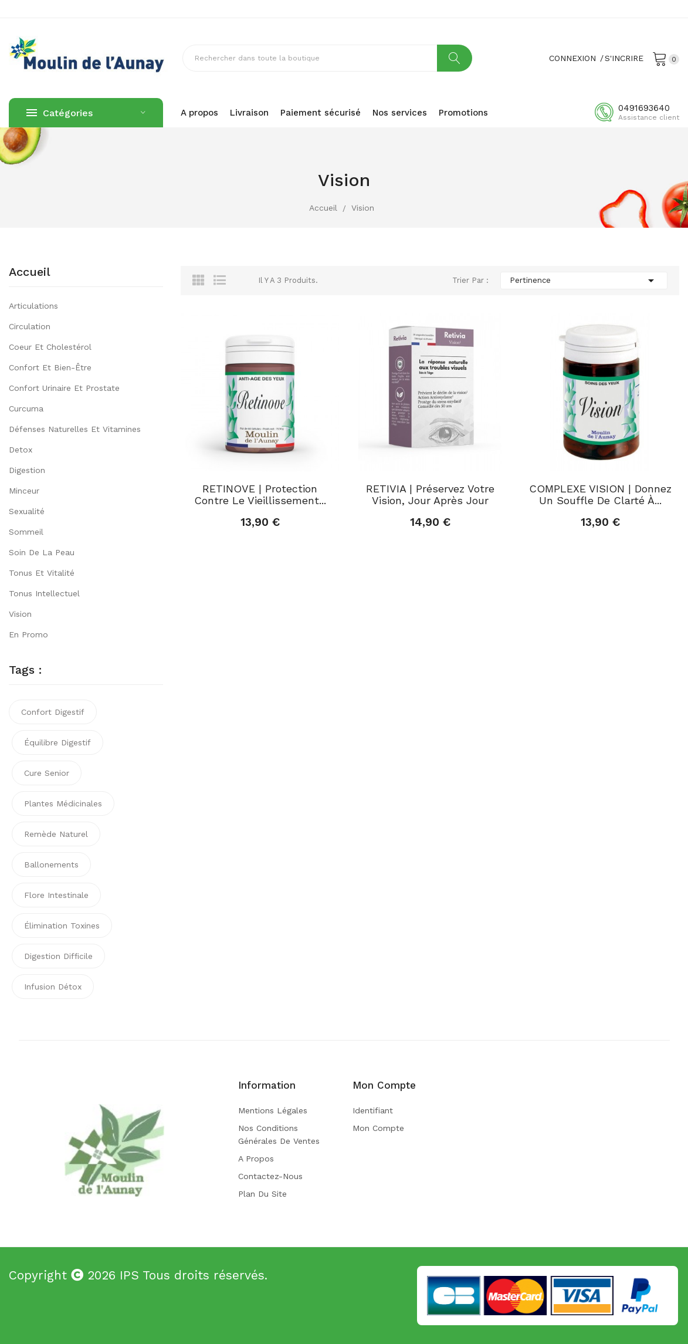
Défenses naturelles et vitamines (75, 429)
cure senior (46, 773)
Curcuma (26, 408)
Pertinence (584, 280)
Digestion (27, 470)
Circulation (29, 326)
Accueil (29, 272)
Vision (20, 614)
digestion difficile (58, 956)
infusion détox (53, 986)
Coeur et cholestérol (50, 347)
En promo (28, 634)
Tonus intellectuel (44, 593)
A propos (256, 1158)
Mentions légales (272, 1110)
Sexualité (27, 511)
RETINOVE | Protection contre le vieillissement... (260, 494)
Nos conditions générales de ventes (279, 1134)
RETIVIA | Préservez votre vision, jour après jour (430, 494)
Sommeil (26, 531)
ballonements (51, 864)
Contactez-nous (270, 1176)
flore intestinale (56, 895)
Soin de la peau (41, 552)
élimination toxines (62, 925)
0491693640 (644, 108)
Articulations (33, 305)
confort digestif (52, 712)
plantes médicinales (63, 803)
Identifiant (373, 1110)
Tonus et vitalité (41, 573)
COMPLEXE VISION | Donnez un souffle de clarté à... (600, 494)
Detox (20, 449)
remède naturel (56, 834)
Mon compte (378, 1128)
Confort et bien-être (50, 367)
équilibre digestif (57, 742)
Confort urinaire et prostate (64, 388)
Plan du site (262, 1193)
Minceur (24, 490)
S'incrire (624, 58)
